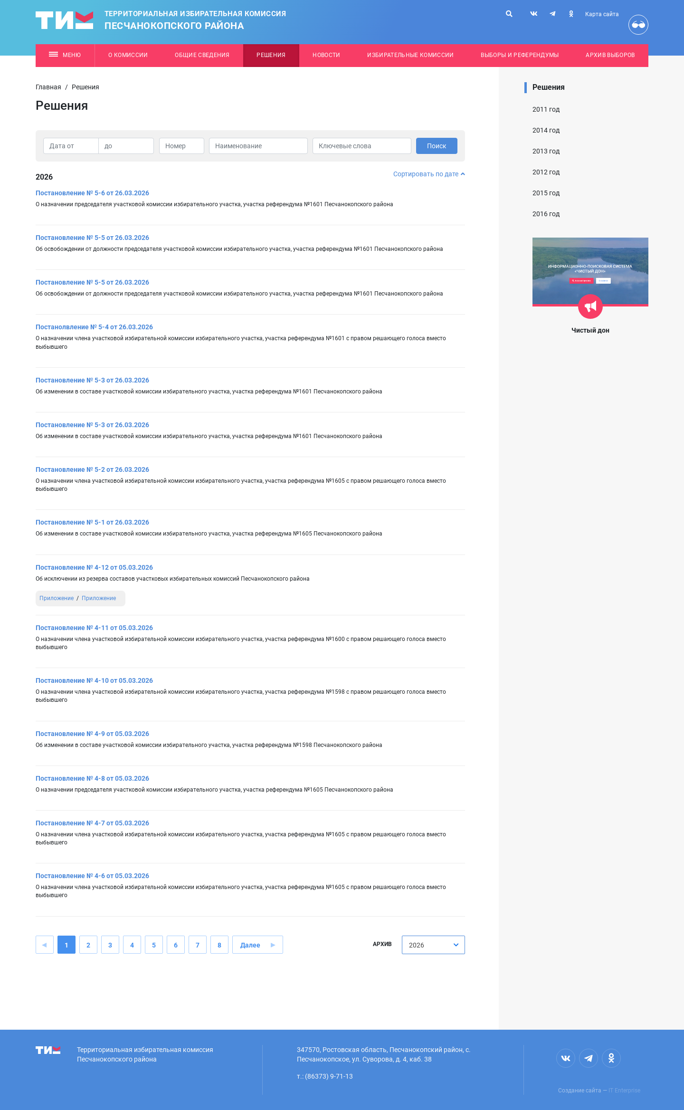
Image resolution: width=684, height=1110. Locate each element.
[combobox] (433, 945)
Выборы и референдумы (520, 55)
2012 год (546, 172)
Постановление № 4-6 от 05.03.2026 (92, 876)
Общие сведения (202, 55)
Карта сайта (602, 14)
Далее (250, 945)
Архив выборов (610, 55)
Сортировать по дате (429, 174)
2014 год (546, 130)
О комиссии (128, 55)
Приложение (56, 598)
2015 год (546, 193)
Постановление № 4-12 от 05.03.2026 (94, 567)
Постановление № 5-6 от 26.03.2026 (92, 193)
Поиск (436, 146)
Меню (65, 55)
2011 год (546, 109)
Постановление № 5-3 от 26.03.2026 (92, 380)
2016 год (546, 214)
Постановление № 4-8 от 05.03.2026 (92, 778)
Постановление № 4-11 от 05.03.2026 (94, 628)
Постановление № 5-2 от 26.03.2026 (92, 469)
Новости (326, 55)
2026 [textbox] (416, 945)
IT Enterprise (624, 1090)
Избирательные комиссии (410, 55)
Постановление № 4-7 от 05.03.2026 (92, 823)
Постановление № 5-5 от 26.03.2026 (92, 237)
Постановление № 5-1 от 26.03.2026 (92, 522)
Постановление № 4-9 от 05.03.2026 (92, 733)
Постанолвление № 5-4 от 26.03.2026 (94, 327)
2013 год (546, 151)
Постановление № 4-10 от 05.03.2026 (94, 680)
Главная (48, 87)
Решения (270, 55)
